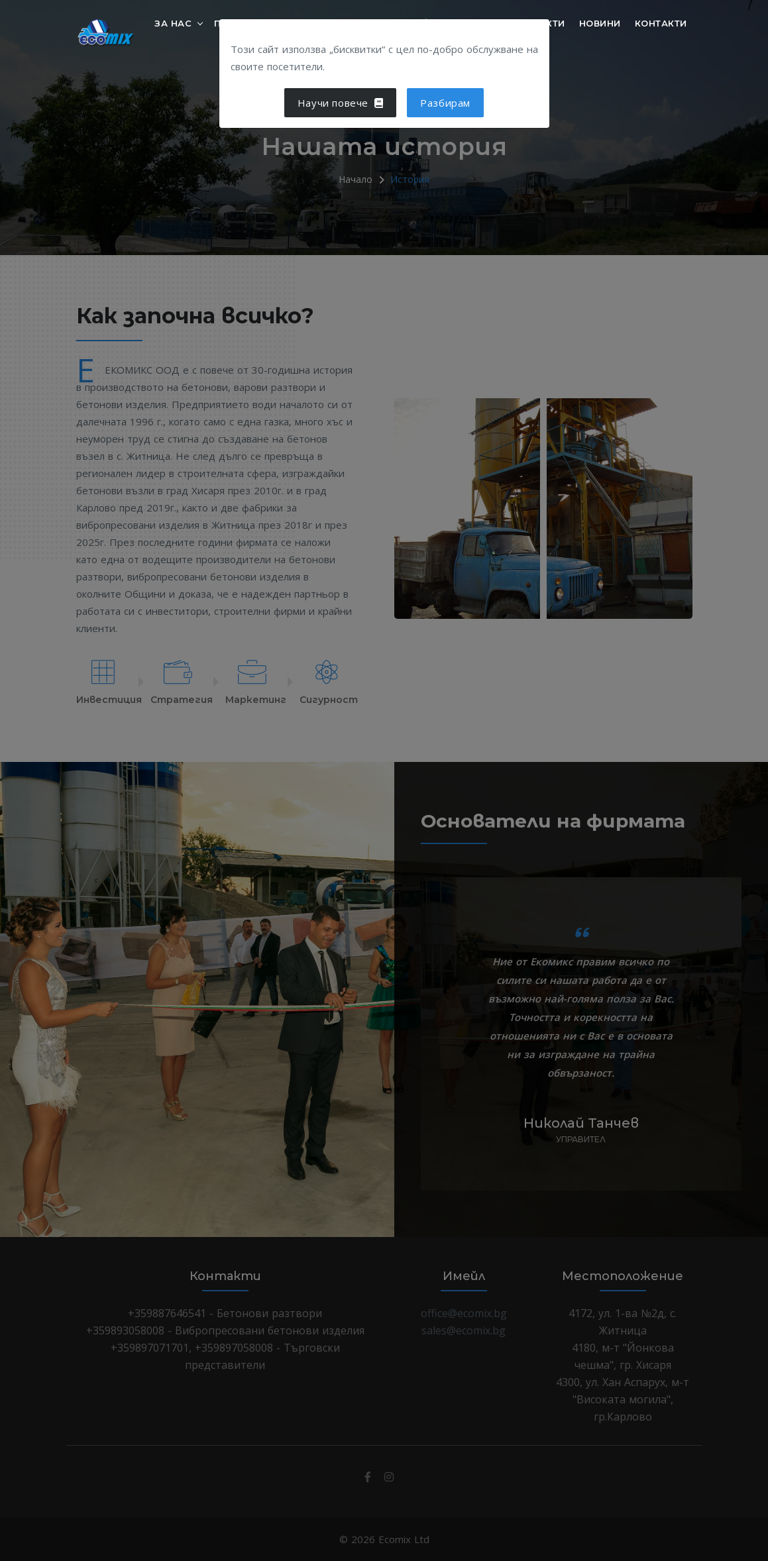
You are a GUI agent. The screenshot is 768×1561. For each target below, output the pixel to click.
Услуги (310, 22)
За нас (173, 22)
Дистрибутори (463, 32)
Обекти (546, 22)
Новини (600, 22)
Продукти (241, 22)
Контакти (661, 22)
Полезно (376, 22)
